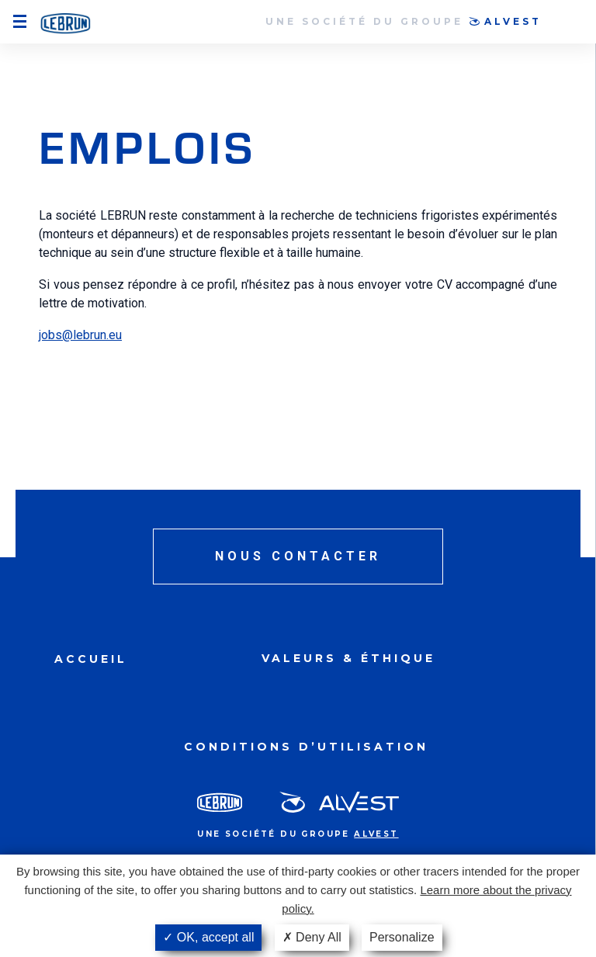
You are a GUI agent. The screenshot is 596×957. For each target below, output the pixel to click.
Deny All (311, 937)
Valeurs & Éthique (348, 658)
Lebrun (219, 802)
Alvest (513, 21)
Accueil (90, 659)
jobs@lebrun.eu (80, 335)
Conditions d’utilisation (306, 747)
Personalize (402, 937)
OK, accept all (208, 937)
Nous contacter (298, 556)
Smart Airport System (65, 24)
